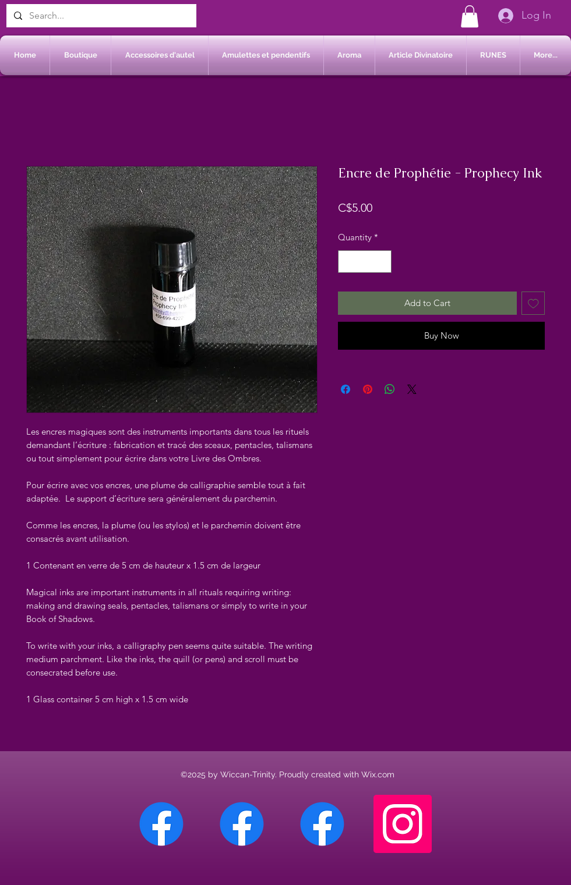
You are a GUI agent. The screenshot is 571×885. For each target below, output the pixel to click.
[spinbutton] (365, 261)
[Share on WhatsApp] (390, 389)
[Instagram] (402, 824)
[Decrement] (347, 261)
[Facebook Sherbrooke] (242, 824)
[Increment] (382, 261)
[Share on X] (412, 389)
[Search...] (100, 16)
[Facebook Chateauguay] (161, 824)
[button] (469, 16)
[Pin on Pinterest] (368, 389)
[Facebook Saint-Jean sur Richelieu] (322, 824)
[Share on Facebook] (346, 389)
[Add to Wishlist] (533, 303)
